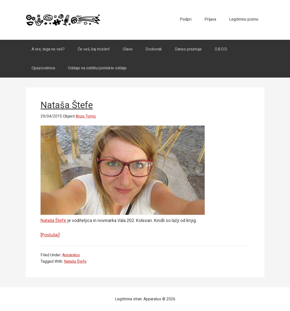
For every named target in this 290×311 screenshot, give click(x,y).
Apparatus (63, 19)
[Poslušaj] (50, 234)
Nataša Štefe (67, 105)
